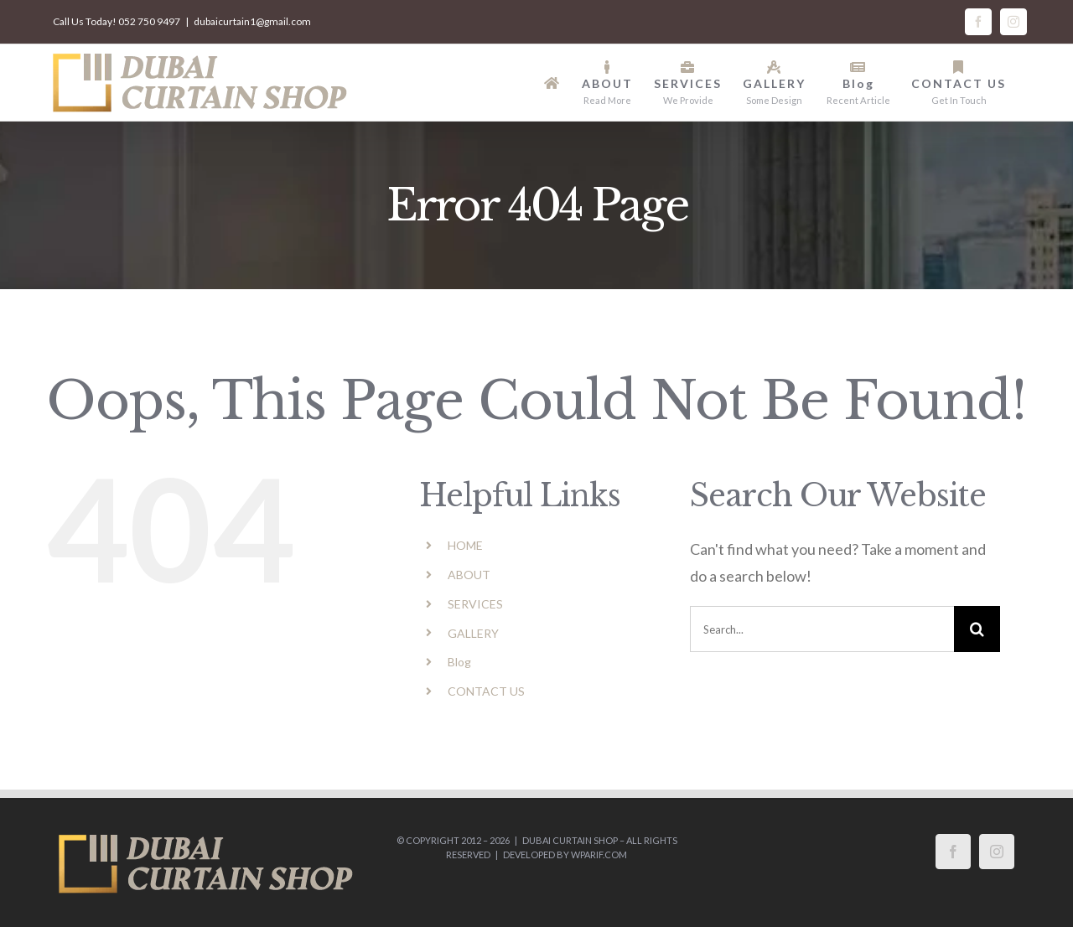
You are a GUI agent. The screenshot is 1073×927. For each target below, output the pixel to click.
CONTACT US (486, 691)
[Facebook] (953, 851)
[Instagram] (996, 851)
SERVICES (475, 604)
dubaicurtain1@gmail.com (252, 21)
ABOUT (469, 574)
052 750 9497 (149, 21)
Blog (459, 662)
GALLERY (473, 633)
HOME (465, 545)
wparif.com (599, 854)
